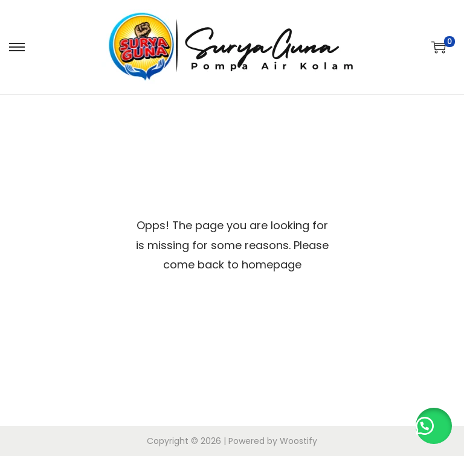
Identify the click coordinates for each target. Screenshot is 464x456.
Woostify (298, 441)
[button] (434, 426)
